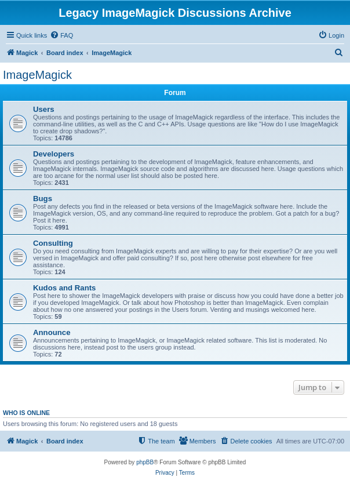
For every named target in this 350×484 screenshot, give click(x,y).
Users (43, 109)
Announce (51, 332)
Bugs (42, 198)
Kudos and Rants (64, 287)
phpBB (145, 462)
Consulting (53, 243)
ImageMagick (37, 74)
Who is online (26, 412)
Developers (53, 154)
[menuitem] (61, 35)
